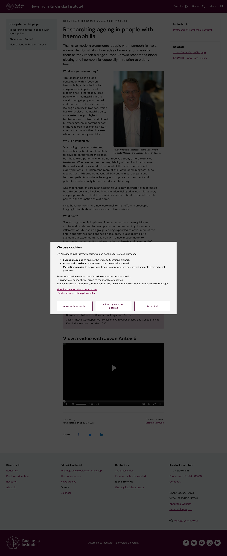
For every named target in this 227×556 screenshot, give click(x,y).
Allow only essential (74, 306)
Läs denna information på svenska (76, 293)
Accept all (152, 306)
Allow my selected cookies (113, 306)
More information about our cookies (77, 289)
